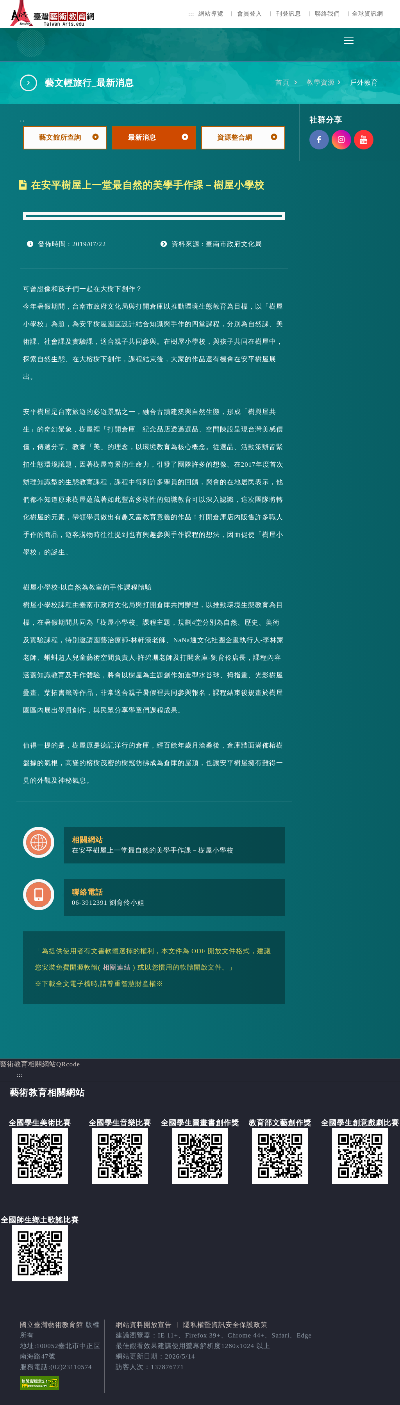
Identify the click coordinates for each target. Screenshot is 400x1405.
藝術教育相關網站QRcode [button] (40, 1064)
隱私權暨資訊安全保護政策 (225, 1325)
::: (191, 14)
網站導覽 (210, 14)
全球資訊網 (367, 14)
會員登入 (249, 14)
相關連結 (117, 967)
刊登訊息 (288, 14)
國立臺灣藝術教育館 (51, 1325)
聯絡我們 (327, 14)
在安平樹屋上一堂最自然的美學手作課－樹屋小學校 (153, 850)
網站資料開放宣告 (144, 1325)
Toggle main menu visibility (349, 38)
